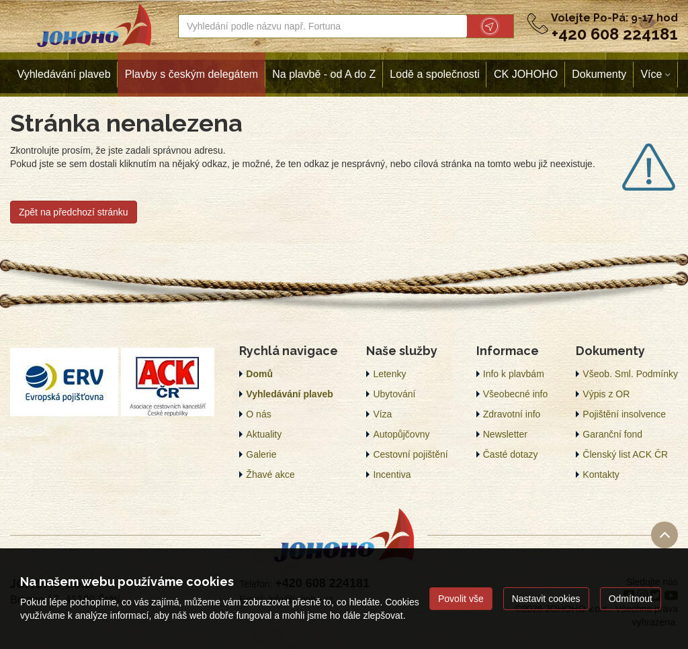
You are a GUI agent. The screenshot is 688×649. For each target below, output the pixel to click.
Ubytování (394, 394)
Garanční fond (612, 434)
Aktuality (264, 434)
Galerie (261, 454)
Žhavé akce (270, 474)
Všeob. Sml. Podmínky (630, 373)
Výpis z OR (606, 394)
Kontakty (601, 474)
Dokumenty (599, 74)
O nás (258, 414)
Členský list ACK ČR (625, 454)
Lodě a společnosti (434, 74)
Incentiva (392, 474)
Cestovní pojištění (410, 454)
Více (651, 74)
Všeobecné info (515, 394)
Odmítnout (630, 598)
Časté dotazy (510, 454)
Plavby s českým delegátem (191, 74)
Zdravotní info (512, 414)
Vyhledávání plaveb (64, 74)
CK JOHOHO (526, 74)
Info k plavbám (513, 373)
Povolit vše (461, 598)
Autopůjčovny (401, 434)
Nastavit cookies (546, 598)
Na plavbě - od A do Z (324, 74)
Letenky (389, 373)
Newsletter (505, 434)
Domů (259, 373)
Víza (382, 414)
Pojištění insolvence (624, 414)
